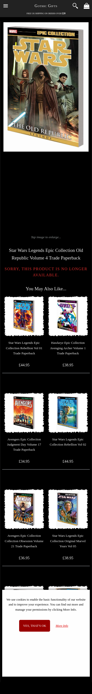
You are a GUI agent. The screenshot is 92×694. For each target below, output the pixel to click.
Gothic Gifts (46, 6)
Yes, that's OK (34, 625)
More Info (62, 625)
